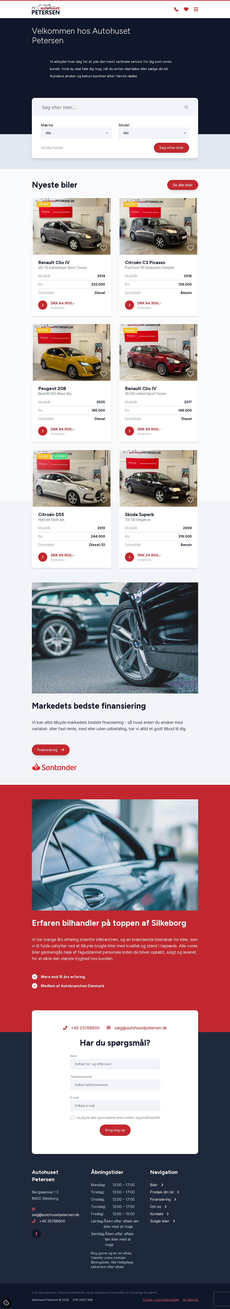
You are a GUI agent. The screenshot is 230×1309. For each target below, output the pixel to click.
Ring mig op (115, 1130)
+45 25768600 (81, 1028)
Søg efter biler (171, 147)
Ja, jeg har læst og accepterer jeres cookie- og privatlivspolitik (118, 1118)
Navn (73, 1056)
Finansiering (50, 750)
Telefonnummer (81, 1077)
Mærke (47, 125)
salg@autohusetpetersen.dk (137, 1028)
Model (124, 125)
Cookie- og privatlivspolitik (161, 1300)
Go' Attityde (190, 1300)
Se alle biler (183, 185)
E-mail (74, 1098)
